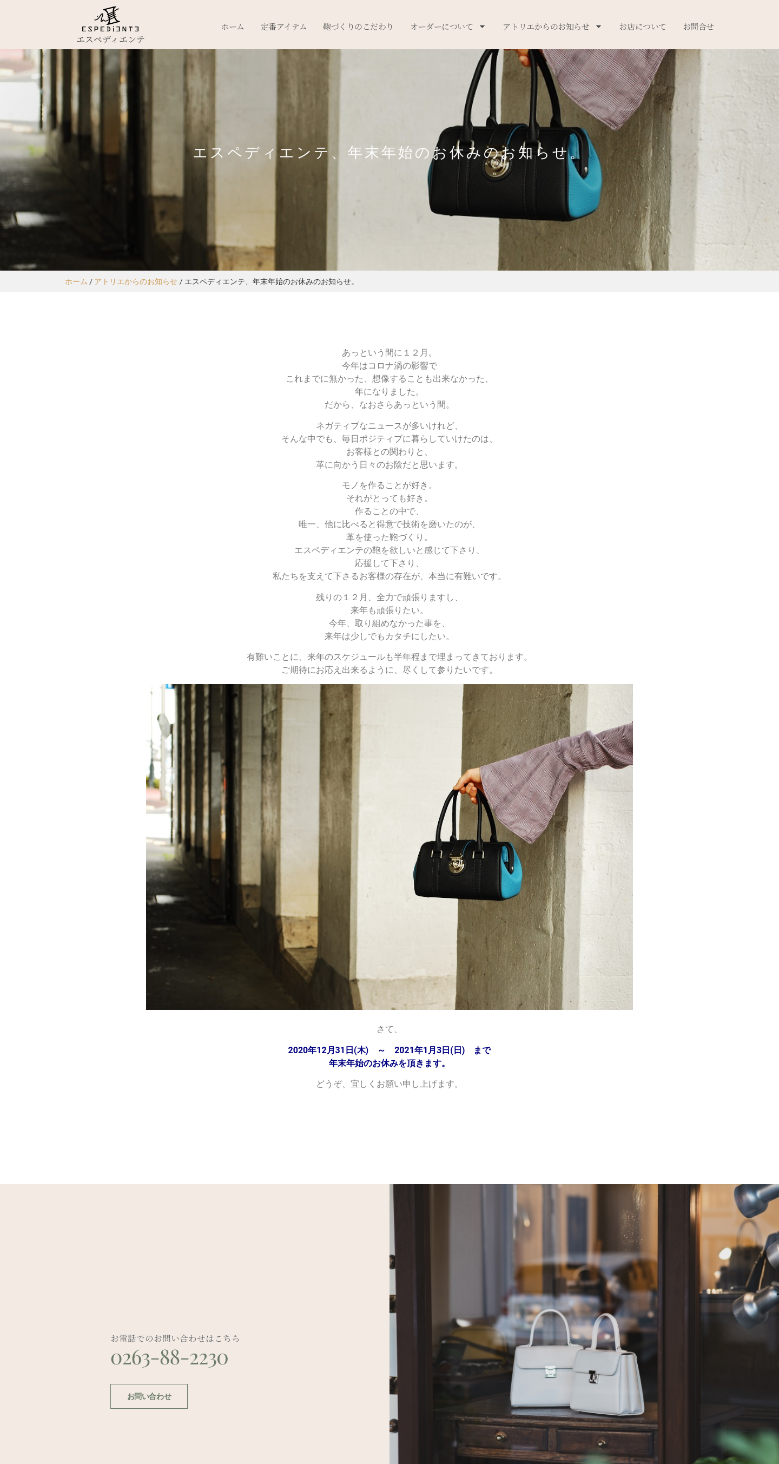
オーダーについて (448, 26)
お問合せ (698, 26)
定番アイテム (284, 26)
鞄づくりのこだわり (358, 26)
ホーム (233, 26)
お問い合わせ (148, 1428)
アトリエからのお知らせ (553, 26)
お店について (642, 26)
